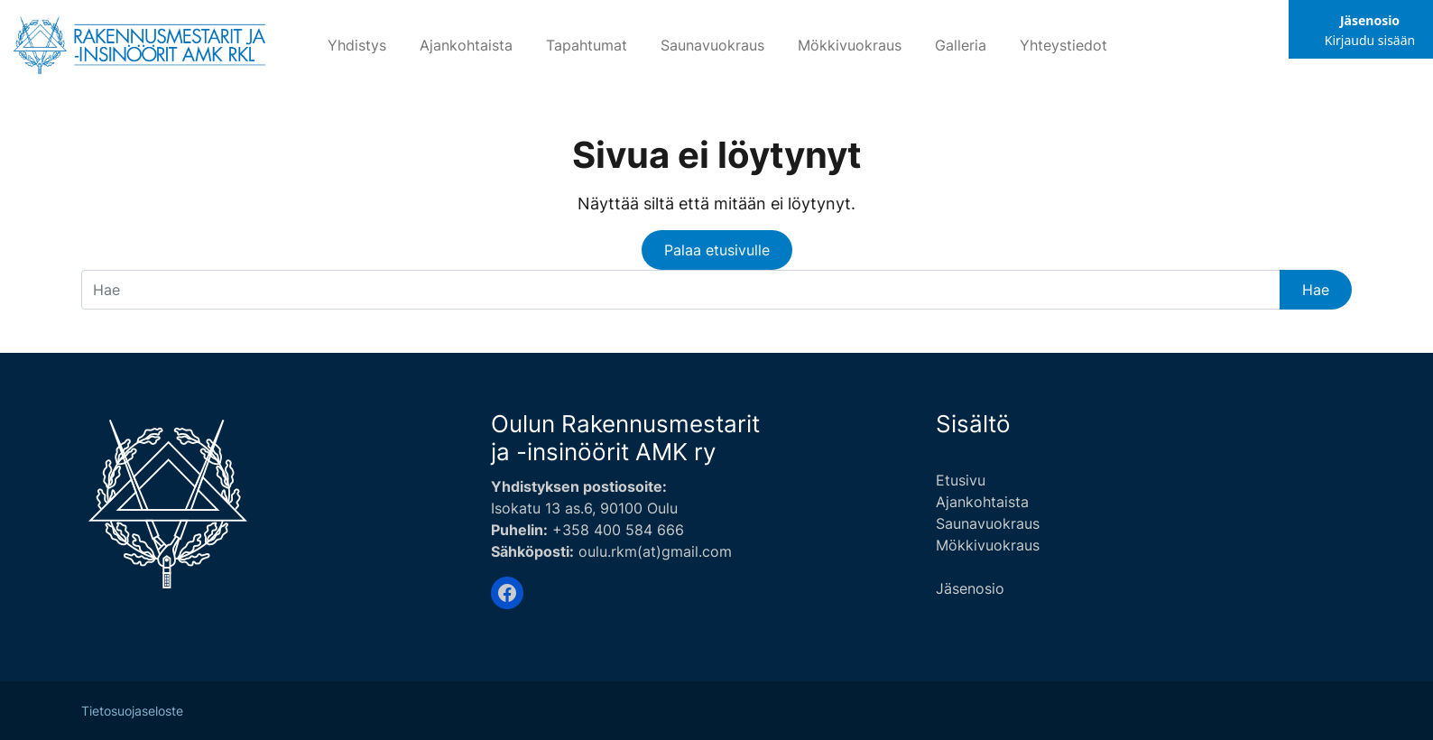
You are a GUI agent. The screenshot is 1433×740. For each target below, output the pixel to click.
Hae (1315, 290)
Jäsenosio (1370, 20)
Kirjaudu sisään (1370, 40)
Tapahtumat (586, 45)
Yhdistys (357, 45)
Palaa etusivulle (717, 250)
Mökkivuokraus (849, 45)
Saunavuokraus (712, 45)
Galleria (960, 45)
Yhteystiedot (1063, 45)
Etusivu (960, 480)
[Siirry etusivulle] (140, 43)
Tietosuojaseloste (132, 711)
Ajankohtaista (466, 45)
